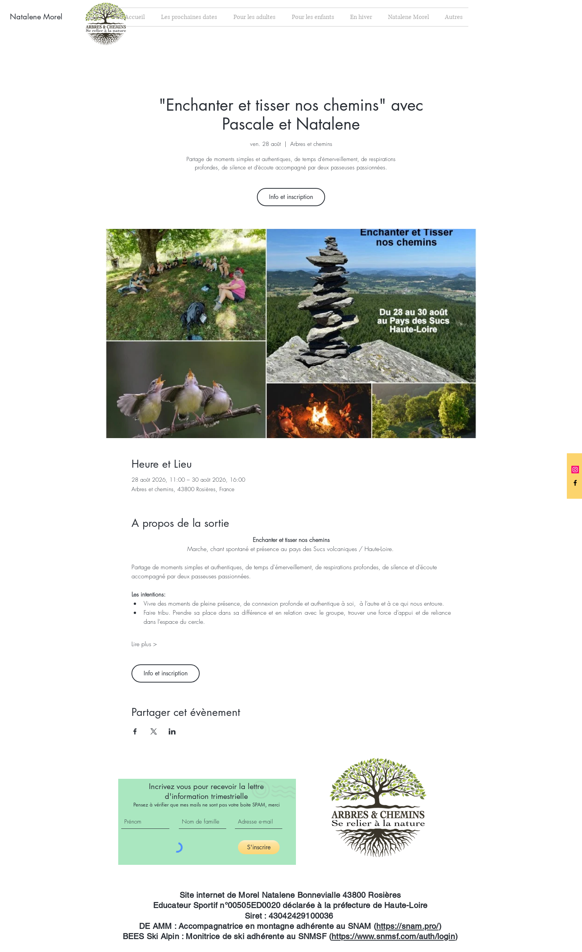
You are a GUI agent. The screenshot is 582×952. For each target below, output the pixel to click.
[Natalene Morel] (42, 17)
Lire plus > (144, 644)
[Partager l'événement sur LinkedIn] (172, 731)
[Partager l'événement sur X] (153, 731)
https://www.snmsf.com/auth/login (393, 936)
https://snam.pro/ (407, 926)
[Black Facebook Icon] (575, 483)
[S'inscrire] (259, 847)
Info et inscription (291, 197)
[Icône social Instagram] (575, 469)
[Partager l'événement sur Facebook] (135, 731)
